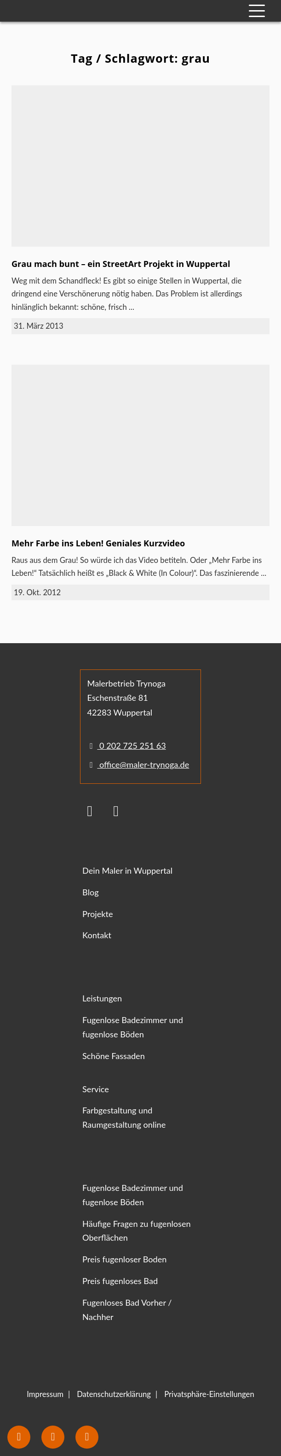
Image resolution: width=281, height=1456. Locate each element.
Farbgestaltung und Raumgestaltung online (124, 1117)
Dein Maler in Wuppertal (127, 870)
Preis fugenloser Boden (124, 1259)
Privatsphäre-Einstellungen (209, 1394)
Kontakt (96, 935)
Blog (90, 892)
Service (95, 1089)
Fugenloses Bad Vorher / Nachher (127, 1309)
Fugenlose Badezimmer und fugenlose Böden (132, 1027)
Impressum (45, 1394)
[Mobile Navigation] (257, 11)
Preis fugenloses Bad (120, 1281)
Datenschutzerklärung (114, 1394)
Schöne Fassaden (113, 1056)
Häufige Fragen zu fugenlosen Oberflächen (136, 1231)
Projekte (97, 914)
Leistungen (102, 998)
